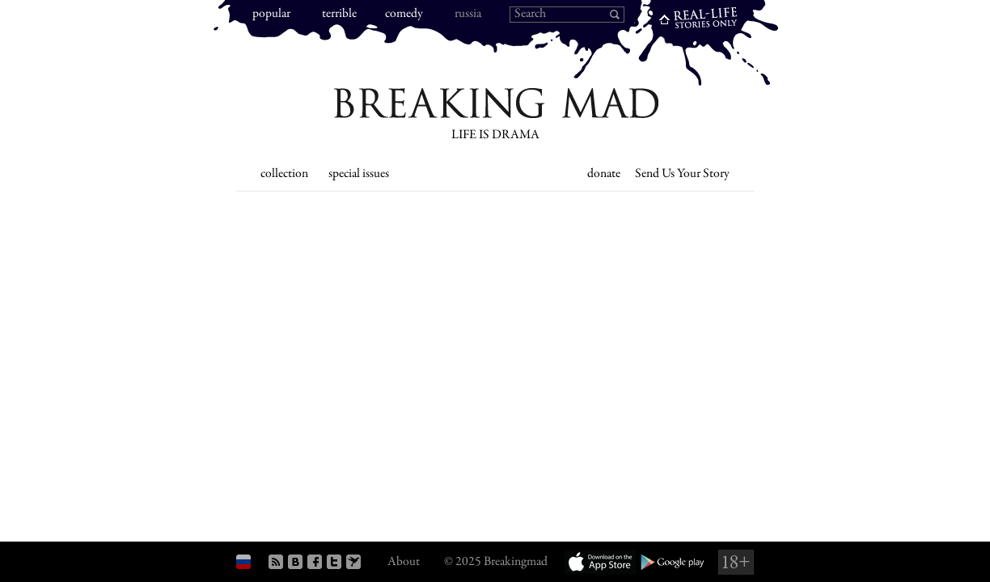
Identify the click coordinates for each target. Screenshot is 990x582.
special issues (358, 174)
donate (603, 174)
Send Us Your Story (682, 174)
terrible (339, 14)
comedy (404, 14)
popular (271, 14)
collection (284, 174)
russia (468, 14)
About (403, 562)
